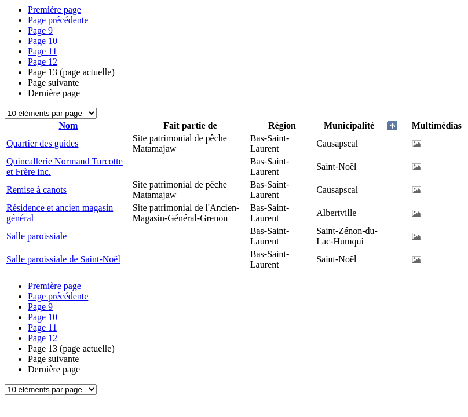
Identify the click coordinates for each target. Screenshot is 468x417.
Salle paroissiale (36, 236)
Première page (54, 9)
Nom (68, 125)
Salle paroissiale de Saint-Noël (63, 259)
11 (42, 51)
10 (42, 41)
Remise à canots (36, 190)
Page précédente (58, 20)
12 (42, 62)
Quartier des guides (42, 143)
